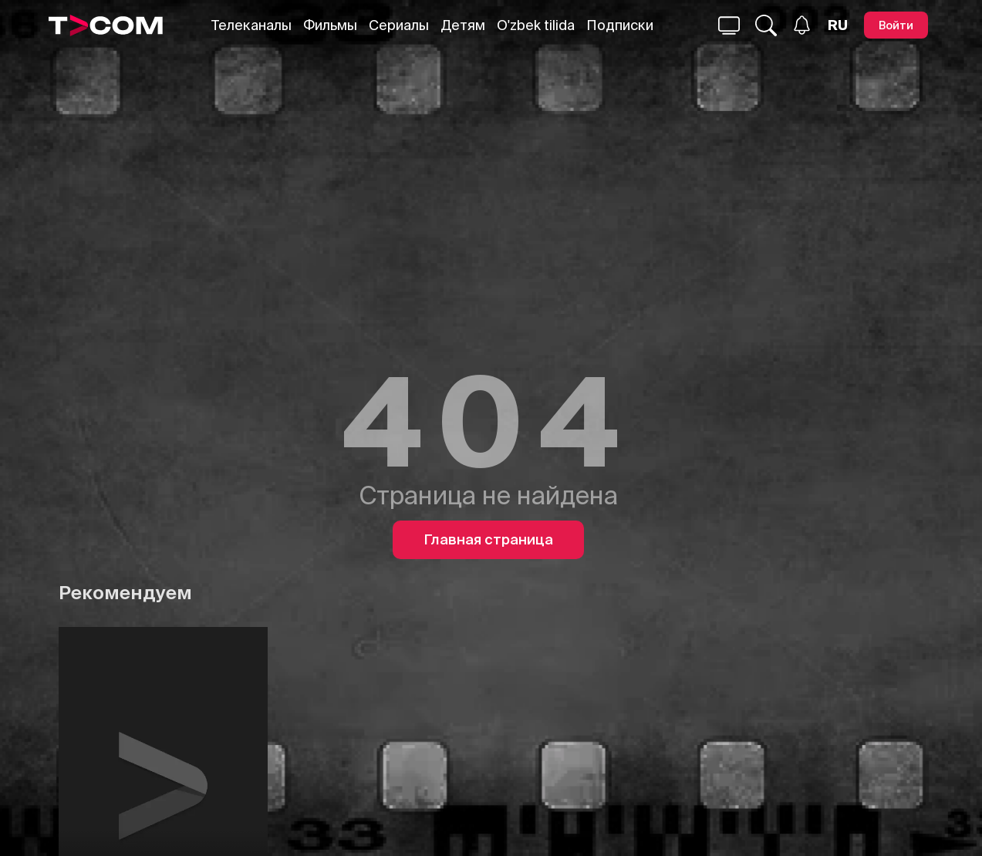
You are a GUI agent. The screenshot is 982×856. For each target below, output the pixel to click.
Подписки (619, 25)
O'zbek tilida (536, 25)
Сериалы (399, 25)
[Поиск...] (729, 25)
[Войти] (896, 25)
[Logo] (106, 25)
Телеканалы (251, 25)
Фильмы (330, 25)
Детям (462, 25)
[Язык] (838, 25)
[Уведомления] (802, 25)
